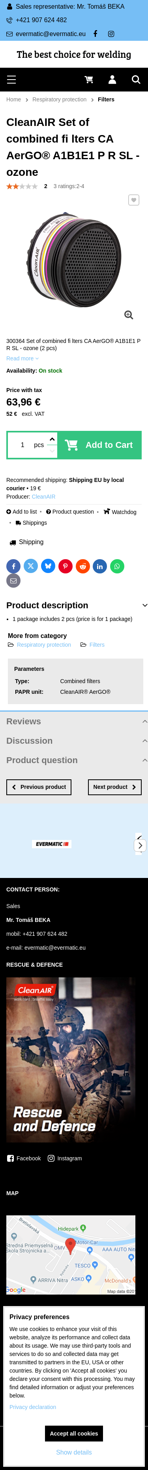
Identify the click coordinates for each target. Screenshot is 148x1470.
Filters (97, 645)
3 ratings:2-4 (69, 186)
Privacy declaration (32, 1407)
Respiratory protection (44, 645)
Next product (115, 787)
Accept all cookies (74, 1433)
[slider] (22, 186)
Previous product (39, 787)
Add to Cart (109, 445)
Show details (74, 1452)
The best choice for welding (74, 54)
